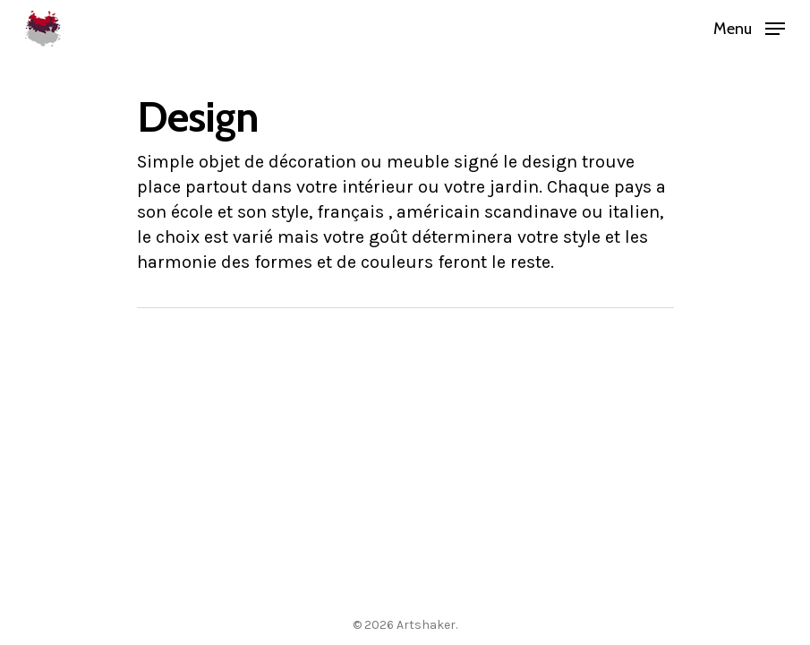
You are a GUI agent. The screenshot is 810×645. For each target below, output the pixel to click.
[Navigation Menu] (749, 27)
